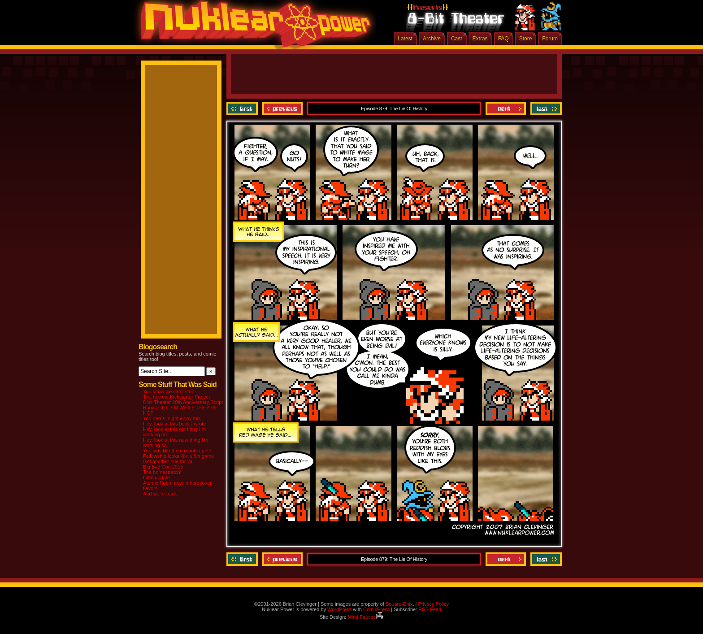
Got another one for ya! (168, 461)
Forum (550, 38)
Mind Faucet (365, 617)
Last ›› (545, 108)
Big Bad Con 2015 (163, 466)
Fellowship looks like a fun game (178, 456)
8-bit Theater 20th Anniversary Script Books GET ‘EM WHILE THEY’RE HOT (183, 408)
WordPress (339, 609)
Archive (432, 38)
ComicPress (376, 609)
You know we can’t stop (169, 391)
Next (505, 108)
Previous (282, 108)
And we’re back (160, 493)
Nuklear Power (253, 27)
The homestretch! (162, 472)
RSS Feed (429, 609)
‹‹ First (243, 108)
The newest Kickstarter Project (176, 397)
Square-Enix (399, 604)
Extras (480, 38)
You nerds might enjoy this (172, 418)
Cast (456, 38)
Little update (156, 477)
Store (525, 38)
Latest (405, 38)
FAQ (503, 38)
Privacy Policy (433, 604)
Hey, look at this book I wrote (174, 423)
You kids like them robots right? (177, 450)
